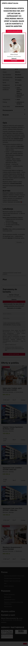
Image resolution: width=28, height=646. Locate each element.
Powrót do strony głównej (14, 31)
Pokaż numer (14, 60)
